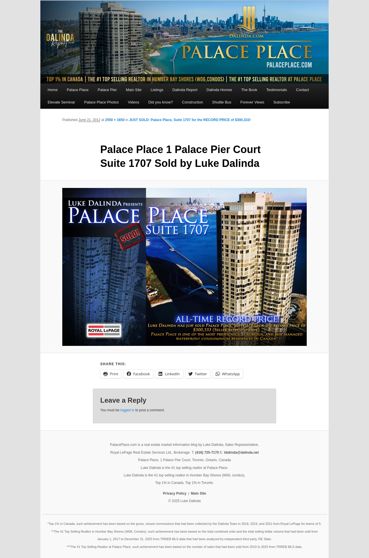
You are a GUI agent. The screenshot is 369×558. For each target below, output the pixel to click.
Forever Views (252, 102)
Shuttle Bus (221, 102)
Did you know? (160, 102)
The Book (249, 90)
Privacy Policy (174, 493)
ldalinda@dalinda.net (241, 452)
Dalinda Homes (219, 90)
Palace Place (78, 90)
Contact (302, 90)
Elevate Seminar (61, 102)
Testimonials (276, 90)
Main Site (134, 90)
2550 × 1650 (115, 120)
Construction (192, 102)
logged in (127, 410)
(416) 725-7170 (207, 452)
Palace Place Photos (101, 102)
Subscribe (281, 102)
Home (53, 90)
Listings (156, 90)
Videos (134, 102)
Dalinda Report (184, 90)
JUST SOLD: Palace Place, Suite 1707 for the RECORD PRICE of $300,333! (190, 120)
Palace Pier (107, 90)
